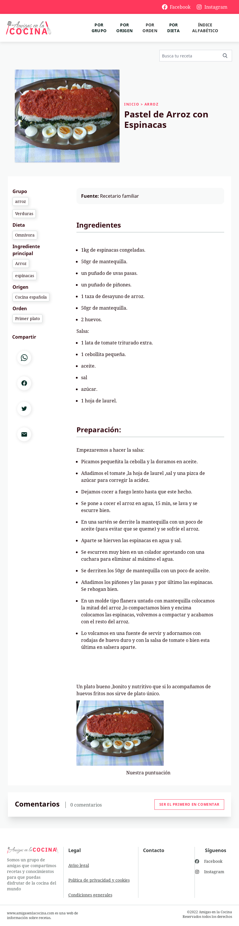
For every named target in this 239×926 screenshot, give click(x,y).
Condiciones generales (90, 895)
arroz (20, 201)
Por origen (124, 27)
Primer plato (27, 318)
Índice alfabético (205, 27)
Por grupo (99, 27)
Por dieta (173, 27)
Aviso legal (78, 865)
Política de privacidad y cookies (99, 880)
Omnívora (25, 235)
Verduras (24, 213)
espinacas (24, 275)
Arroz (20, 263)
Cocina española (31, 297)
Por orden (149, 27)
